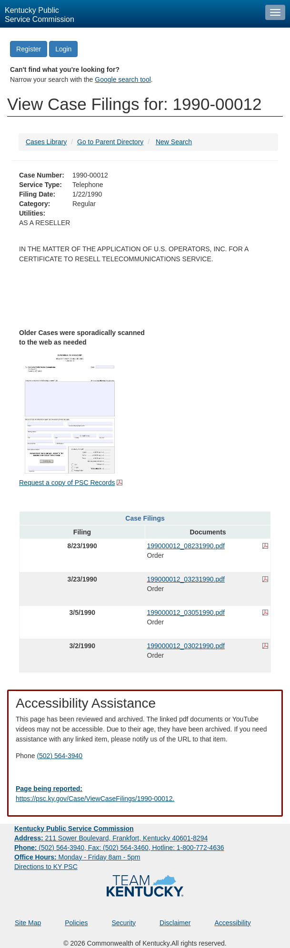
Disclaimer (175, 923)
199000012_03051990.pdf (186, 612)
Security (124, 923)
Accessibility (232, 923)
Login (63, 49)
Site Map (28, 923)
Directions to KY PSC (46, 866)
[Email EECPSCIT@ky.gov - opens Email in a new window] (145, 794)
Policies (76, 923)
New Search (174, 142)
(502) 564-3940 (59, 756)
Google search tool (123, 79)
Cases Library (46, 142)
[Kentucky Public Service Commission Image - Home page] (130, 14)
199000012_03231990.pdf (186, 579)
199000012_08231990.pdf (186, 546)
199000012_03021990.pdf (186, 646)
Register (28, 49)
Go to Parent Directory (110, 142)
